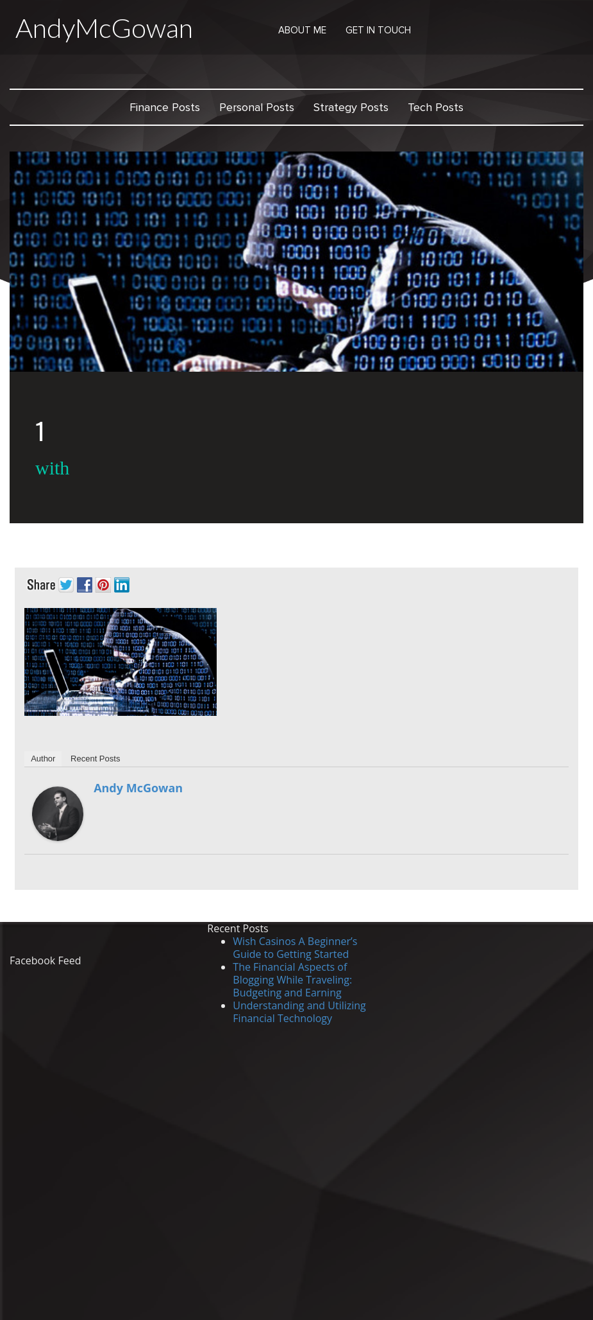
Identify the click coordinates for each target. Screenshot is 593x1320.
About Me (302, 30)
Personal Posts (256, 107)
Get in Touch (378, 30)
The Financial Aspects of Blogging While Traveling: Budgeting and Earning (292, 980)
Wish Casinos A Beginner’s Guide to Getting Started (295, 947)
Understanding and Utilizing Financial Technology (299, 1011)
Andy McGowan (138, 787)
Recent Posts (95, 758)
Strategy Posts (350, 107)
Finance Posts (164, 107)
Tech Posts (436, 107)
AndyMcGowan (104, 28)
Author (43, 758)
